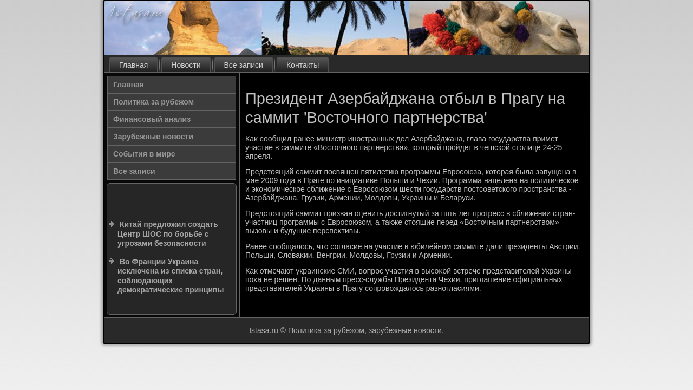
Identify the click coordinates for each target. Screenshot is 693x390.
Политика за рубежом (153, 102)
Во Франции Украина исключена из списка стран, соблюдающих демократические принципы (170, 276)
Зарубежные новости (153, 136)
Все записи (243, 65)
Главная (133, 65)
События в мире (144, 154)
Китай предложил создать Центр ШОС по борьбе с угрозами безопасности (167, 234)
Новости (185, 65)
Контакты (302, 65)
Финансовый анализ (152, 119)
